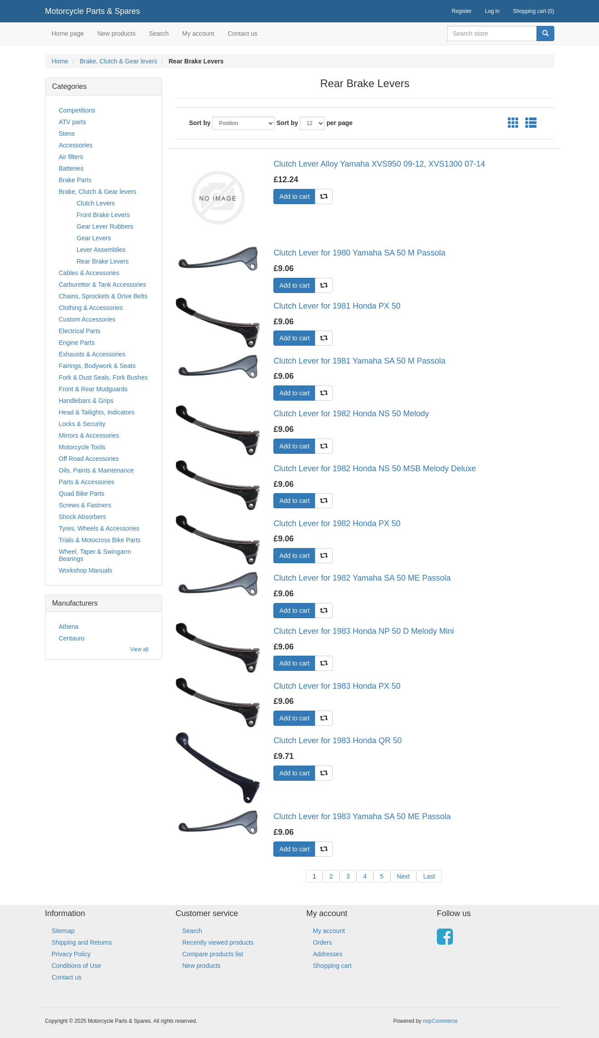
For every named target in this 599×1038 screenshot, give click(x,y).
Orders (322, 942)
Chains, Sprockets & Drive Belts (103, 296)
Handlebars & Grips (86, 400)
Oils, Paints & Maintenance (96, 470)
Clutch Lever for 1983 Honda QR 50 (337, 740)
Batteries (71, 168)
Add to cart (294, 196)
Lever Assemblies (101, 249)
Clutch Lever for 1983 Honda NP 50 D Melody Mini (363, 631)
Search (158, 33)
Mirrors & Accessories (89, 435)
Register (462, 11)
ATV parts (72, 122)
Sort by (199, 122)
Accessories (75, 145)
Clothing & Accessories (91, 307)
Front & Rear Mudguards (93, 389)
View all (139, 649)
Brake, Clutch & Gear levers (118, 61)
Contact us (242, 33)
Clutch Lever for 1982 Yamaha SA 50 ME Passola (362, 577)
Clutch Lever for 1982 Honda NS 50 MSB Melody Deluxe (374, 468)
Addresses (328, 954)
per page (339, 122)
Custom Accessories (87, 319)
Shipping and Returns (82, 942)
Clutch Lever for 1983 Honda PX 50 (336, 686)
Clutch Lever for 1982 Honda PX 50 (336, 523)
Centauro (72, 638)
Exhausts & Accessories (92, 354)
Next (403, 876)
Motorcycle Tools (82, 447)
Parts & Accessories (87, 482)
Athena (69, 626)
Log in (492, 11)
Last (429, 876)
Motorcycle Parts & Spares (92, 11)
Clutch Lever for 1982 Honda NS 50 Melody (351, 413)
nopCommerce (440, 1021)
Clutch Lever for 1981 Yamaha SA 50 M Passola (359, 360)
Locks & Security (82, 423)
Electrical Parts (80, 331)
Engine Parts (77, 342)
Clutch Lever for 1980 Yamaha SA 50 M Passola (359, 252)
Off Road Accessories (89, 458)
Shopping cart (332, 965)
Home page (68, 33)
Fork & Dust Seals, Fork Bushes (103, 377)
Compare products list (212, 954)
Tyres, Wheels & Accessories (99, 528)
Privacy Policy (71, 954)
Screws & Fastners (85, 505)
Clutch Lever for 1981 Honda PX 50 (336, 305)
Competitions (77, 110)
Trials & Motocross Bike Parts (100, 540)
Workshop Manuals (86, 570)
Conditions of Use (76, 965)
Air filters (71, 156)
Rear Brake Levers (103, 261)
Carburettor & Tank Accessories (103, 284)
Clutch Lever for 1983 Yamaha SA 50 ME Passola (362, 816)
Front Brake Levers (103, 214)
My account (198, 33)
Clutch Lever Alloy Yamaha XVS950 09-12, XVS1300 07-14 (379, 163)
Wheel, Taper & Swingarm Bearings (95, 555)
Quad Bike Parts (82, 493)
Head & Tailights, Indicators (96, 412)
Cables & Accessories (89, 272)
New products (116, 33)
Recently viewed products (218, 942)
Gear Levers (94, 238)
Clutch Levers (96, 203)
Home (60, 61)
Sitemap (63, 930)
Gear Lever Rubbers (105, 226)
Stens (67, 133)
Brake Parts (75, 180)
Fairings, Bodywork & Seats (97, 365)
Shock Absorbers (82, 516)
